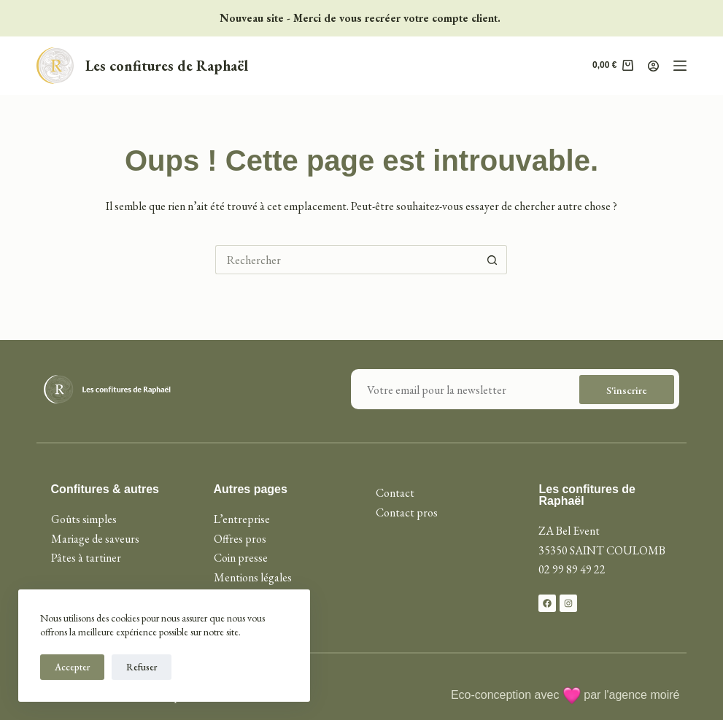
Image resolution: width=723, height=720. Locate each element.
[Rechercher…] (346, 259)
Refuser (141, 667)
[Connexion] (653, 66)
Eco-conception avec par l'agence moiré (565, 695)
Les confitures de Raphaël (166, 65)
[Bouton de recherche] (492, 259)
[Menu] (680, 65)
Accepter (72, 667)
